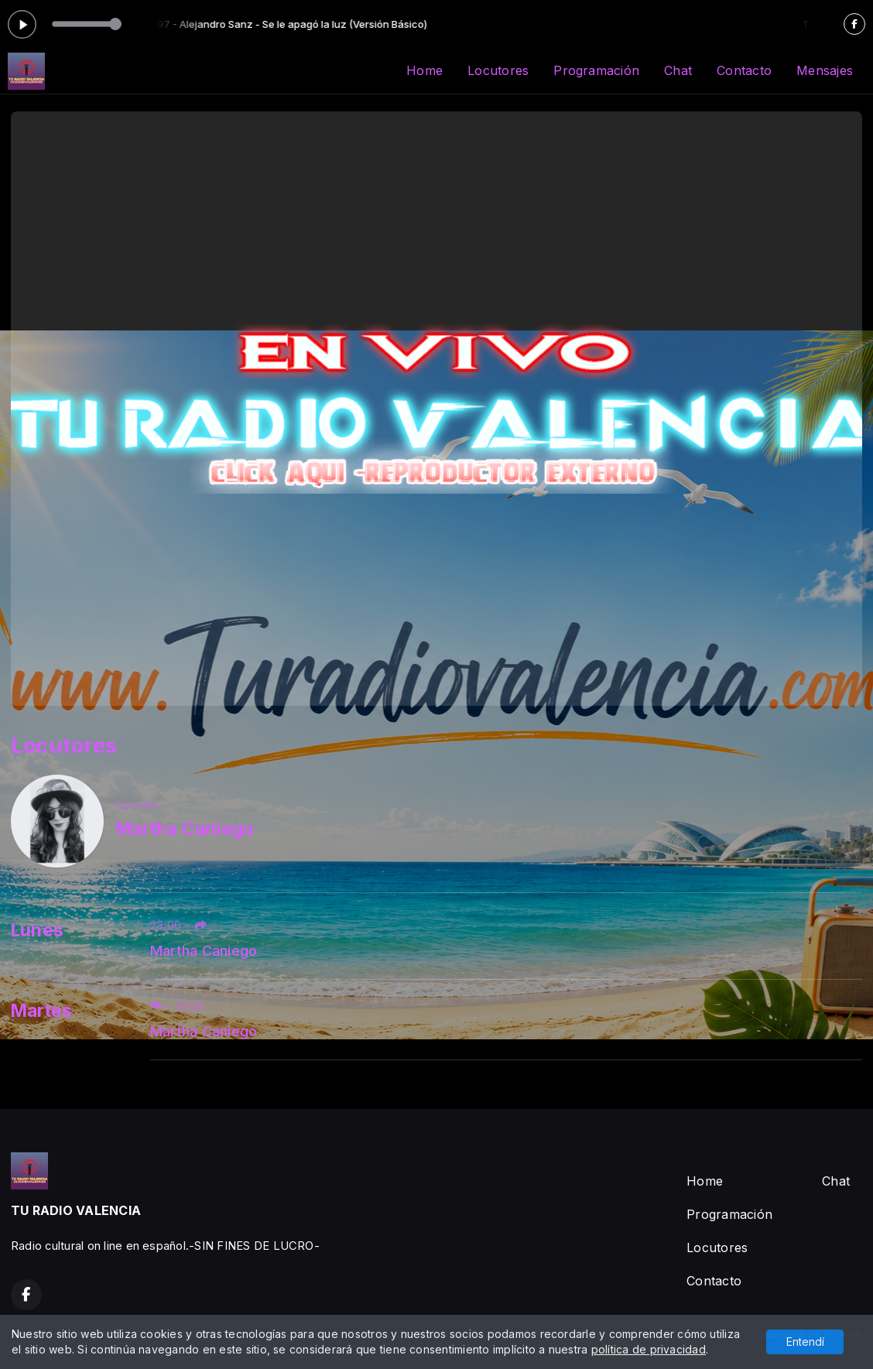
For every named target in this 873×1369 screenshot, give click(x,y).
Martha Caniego (203, 950)
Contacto (744, 70)
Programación (596, 70)
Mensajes (824, 70)
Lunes (37, 930)
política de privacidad (648, 1349)
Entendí (805, 1341)
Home (424, 70)
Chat (678, 70)
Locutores (498, 70)
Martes (41, 1011)
